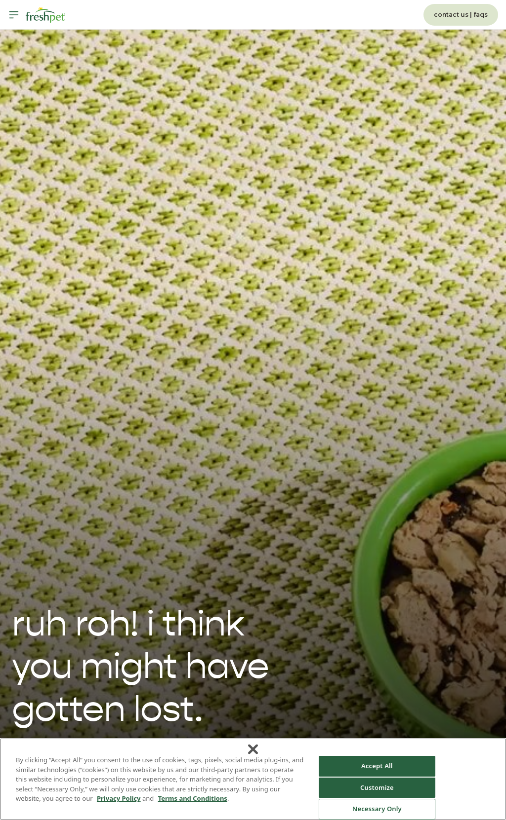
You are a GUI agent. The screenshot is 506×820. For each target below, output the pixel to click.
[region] (253, 779)
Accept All (377, 765)
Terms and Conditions (192, 798)
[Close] (253, 749)
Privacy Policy (119, 798)
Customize (377, 787)
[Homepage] (45, 15)
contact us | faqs (461, 14)
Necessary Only (377, 808)
